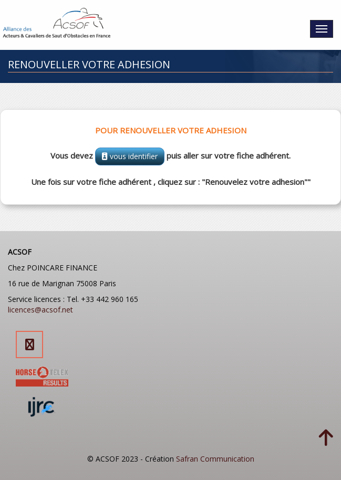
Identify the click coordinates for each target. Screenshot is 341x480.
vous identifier (130, 156)
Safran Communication (215, 459)
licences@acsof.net (40, 310)
